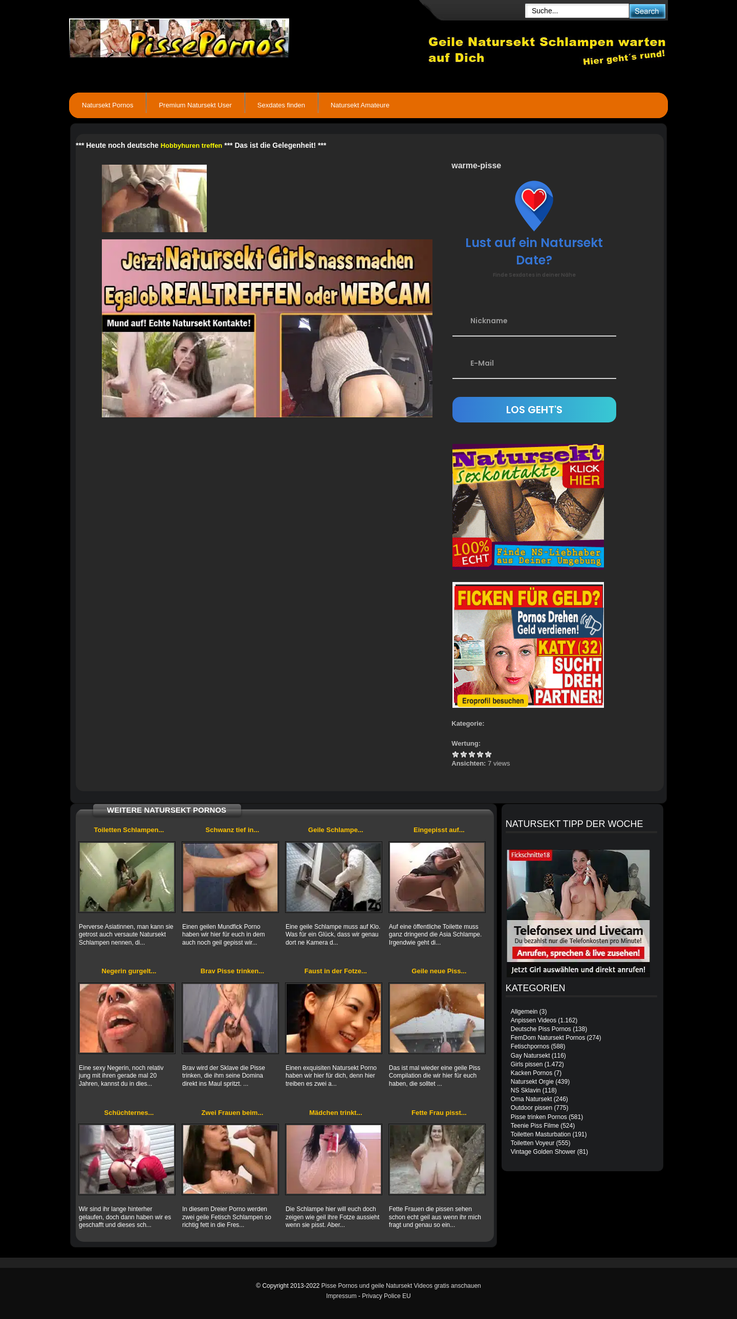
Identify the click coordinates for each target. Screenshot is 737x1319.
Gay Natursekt (530, 1055)
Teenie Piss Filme (535, 1125)
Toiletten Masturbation (541, 1134)
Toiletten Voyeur (532, 1143)
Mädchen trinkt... (335, 1112)
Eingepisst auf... (439, 830)
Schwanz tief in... (232, 830)
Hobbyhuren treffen (192, 145)
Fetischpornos (530, 1046)
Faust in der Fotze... (336, 971)
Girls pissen (527, 1064)
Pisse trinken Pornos (539, 1117)
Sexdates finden (281, 105)
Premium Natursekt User (195, 105)
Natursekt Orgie (532, 1081)
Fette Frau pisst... (439, 1112)
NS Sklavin (526, 1090)
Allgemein (524, 1011)
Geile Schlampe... (335, 830)
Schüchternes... (129, 1112)
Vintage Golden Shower (543, 1151)
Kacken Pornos (531, 1073)
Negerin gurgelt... (129, 971)
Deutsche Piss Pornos (541, 1029)
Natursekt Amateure (360, 105)
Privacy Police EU (386, 1296)
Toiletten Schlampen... (129, 830)
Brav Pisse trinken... (232, 971)
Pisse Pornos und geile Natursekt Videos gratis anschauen (401, 1285)
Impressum (341, 1296)
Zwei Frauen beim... (233, 1112)
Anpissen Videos (533, 1020)
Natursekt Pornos (107, 105)
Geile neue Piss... (438, 971)
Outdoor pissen (531, 1107)
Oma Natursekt (531, 1099)
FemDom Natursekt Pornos (548, 1037)
